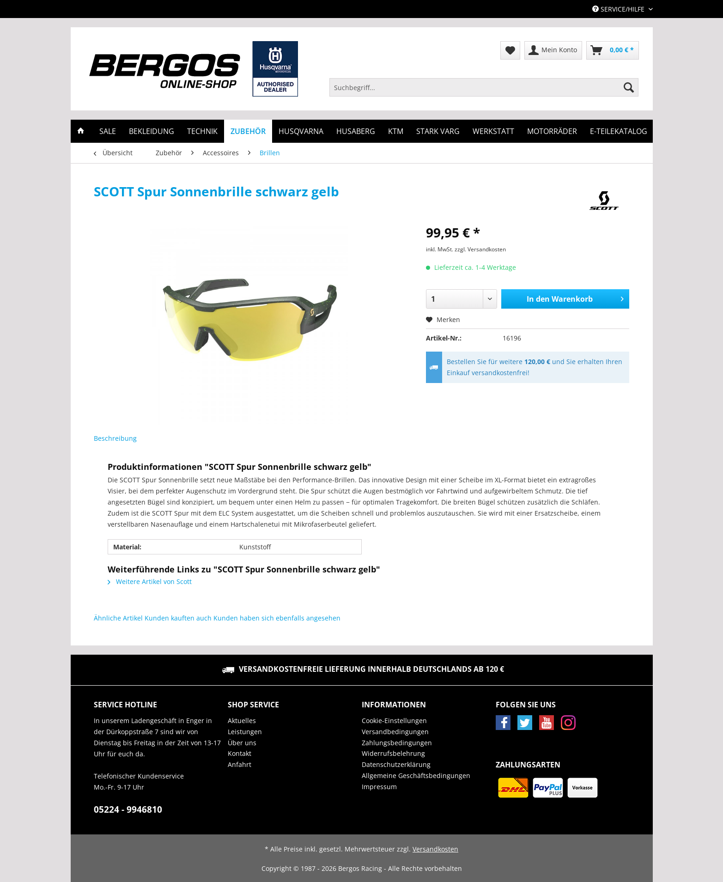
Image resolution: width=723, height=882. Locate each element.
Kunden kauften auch (178, 618)
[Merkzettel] (510, 50)
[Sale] (107, 131)
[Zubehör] (248, 131)
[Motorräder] (552, 131)
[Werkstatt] (493, 131)
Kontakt (239, 753)
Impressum (379, 786)
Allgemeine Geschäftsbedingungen (416, 775)
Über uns (242, 742)
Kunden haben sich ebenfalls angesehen (276, 618)
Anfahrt (239, 764)
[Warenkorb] (612, 50)
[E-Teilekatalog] (618, 131)
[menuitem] (484, 91)
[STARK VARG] (438, 131)
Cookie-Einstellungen (394, 720)
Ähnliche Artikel (118, 618)
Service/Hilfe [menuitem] (619, 9)
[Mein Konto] (553, 50)
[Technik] (202, 131)
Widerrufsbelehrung (393, 753)
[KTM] (396, 131)
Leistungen (245, 731)
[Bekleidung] (151, 131)
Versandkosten (435, 849)
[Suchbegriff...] (484, 87)
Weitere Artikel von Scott (150, 581)
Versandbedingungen (395, 731)
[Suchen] (628, 87)
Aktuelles (242, 720)
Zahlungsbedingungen (397, 742)
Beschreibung (115, 438)
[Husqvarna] (301, 131)
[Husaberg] (356, 131)
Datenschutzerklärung (396, 764)
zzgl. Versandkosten (480, 249)
